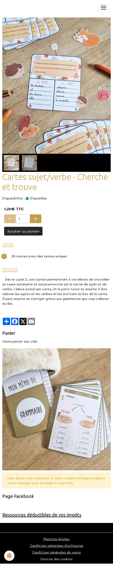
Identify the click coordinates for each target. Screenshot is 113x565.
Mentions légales (56, 539)
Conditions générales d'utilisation (56, 545)
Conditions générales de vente (56, 552)
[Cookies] (9, 556)
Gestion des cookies (56, 559)
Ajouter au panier (23, 231)
